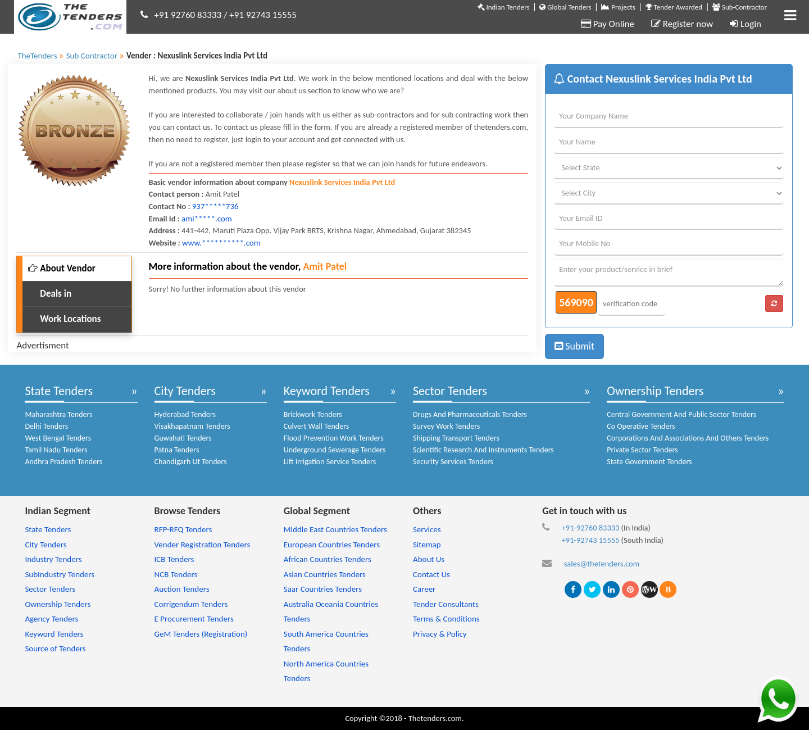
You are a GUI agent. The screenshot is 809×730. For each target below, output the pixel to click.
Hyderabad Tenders (185, 414)
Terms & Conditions (446, 619)
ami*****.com (206, 219)
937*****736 (215, 206)
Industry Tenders (53, 559)
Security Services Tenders (453, 461)
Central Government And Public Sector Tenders (681, 414)
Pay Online (607, 24)
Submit (574, 346)
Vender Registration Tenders (202, 544)
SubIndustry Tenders (59, 574)
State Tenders (59, 390)
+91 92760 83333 (188, 15)
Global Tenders (565, 7)
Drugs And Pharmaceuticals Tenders (470, 414)
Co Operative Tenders (641, 426)
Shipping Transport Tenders (456, 438)
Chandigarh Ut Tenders (190, 461)
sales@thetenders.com (602, 564)
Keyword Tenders (327, 390)
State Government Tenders (649, 461)
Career (424, 589)
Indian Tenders (504, 7)
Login (745, 24)
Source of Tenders (55, 648)
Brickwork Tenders (313, 414)
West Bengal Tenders (58, 438)
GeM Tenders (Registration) (201, 634)
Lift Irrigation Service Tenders (330, 461)
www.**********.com (221, 243)
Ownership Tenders (655, 390)
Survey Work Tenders (446, 426)
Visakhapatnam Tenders (192, 426)
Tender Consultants (446, 604)
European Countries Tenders (332, 544)
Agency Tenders (51, 619)
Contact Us (431, 574)
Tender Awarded (674, 7)
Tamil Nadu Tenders (56, 450)
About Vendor (61, 268)
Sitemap (427, 544)
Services (427, 529)
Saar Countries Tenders (323, 589)
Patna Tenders (176, 450)
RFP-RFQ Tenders (183, 529)
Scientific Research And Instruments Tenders (483, 450)
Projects (618, 7)
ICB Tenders (174, 559)
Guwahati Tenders (183, 438)
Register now (682, 24)
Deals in (49, 294)
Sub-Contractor (739, 7)
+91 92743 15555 (263, 15)
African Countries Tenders (327, 559)
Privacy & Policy (440, 634)
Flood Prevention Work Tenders (334, 438)
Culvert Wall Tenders (316, 426)
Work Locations (64, 319)
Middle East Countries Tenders (335, 529)
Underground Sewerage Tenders (335, 450)
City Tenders (185, 390)
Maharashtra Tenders (58, 414)
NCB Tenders (176, 574)
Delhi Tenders (46, 426)
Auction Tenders (182, 589)
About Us (428, 559)
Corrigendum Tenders (191, 604)
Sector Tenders (450, 390)
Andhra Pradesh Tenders (63, 461)
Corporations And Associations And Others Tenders (688, 438)
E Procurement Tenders (194, 619)
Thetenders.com (435, 718)
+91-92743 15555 (591, 540)
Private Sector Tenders (642, 450)
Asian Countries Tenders (325, 574)
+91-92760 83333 (591, 528)
